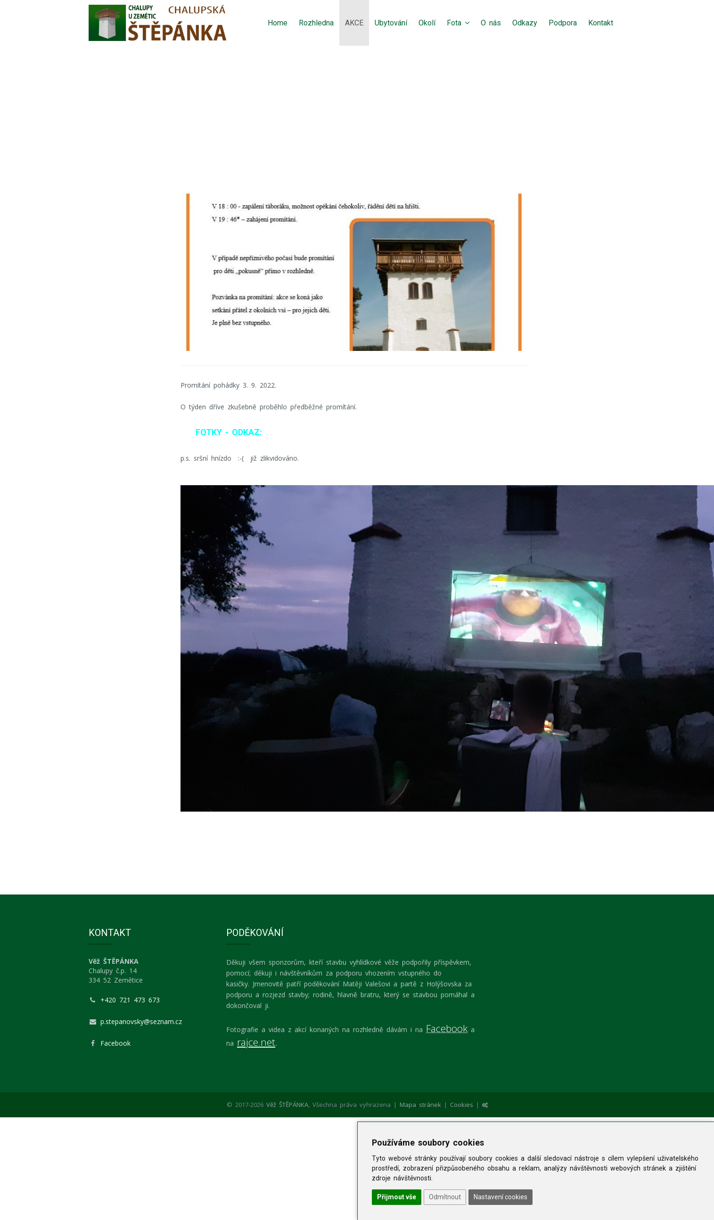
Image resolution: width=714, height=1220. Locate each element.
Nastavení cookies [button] (500, 1197)
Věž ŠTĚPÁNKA (287, 1104)
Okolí (427, 22)
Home (277, 22)
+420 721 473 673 (130, 999)
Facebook (115, 1043)
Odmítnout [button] (445, 1197)
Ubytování (391, 22)
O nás (491, 22)
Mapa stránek (420, 1104)
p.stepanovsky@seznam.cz (141, 1021)
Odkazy (524, 22)
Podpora (563, 22)
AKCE (354, 22)
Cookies (461, 1104)
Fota (458, 22)
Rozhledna (316, 22)
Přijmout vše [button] (396, 1197)
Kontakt (600, 22)
